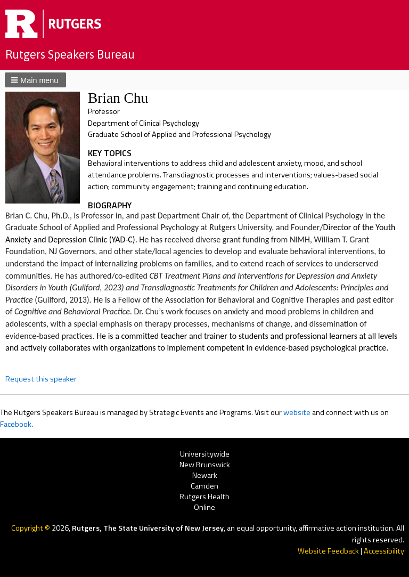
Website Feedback (328, 551)
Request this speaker (41, 379)
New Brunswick (204, 464)
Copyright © (31, 528)
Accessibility (384, 551)
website (296, 412)
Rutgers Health (204, 496)
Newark (204, 475)
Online (204, 508)
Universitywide (205, 454)
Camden (204, 486)
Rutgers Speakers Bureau (70, 54)
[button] (35, 79)
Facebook (15, 424)
